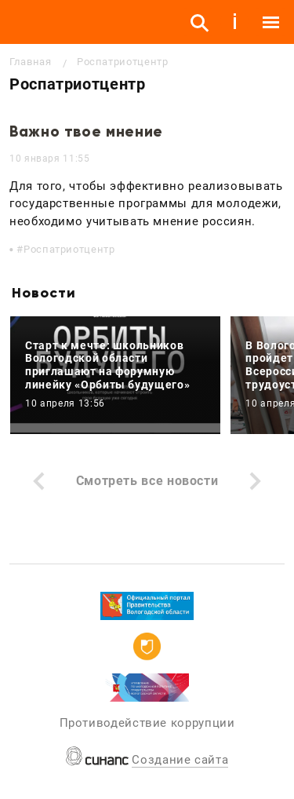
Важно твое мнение (86, 131)
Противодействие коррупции (147, 723)
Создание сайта (180, 760)
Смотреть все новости (147, 480)
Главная (30, 61)
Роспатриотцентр (69, 249)
